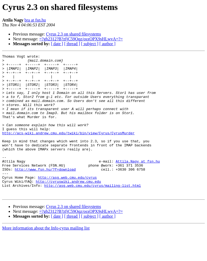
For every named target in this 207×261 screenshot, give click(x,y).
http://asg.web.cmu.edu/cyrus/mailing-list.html (92, 212)
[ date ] (57, 43)
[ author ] (107, 43)
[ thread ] (72, 43)
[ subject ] (89, 43)
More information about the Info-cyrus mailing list (45, 256)
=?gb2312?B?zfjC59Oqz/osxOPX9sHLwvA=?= (81, 39)
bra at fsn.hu (35, 20)
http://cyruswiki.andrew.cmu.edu (68, 207)
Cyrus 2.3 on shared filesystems (73, 34)
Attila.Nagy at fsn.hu (138, 183)
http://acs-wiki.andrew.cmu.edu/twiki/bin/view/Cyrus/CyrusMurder (68, 149)
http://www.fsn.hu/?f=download (45, 192)
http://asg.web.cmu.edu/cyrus (67, 202)
